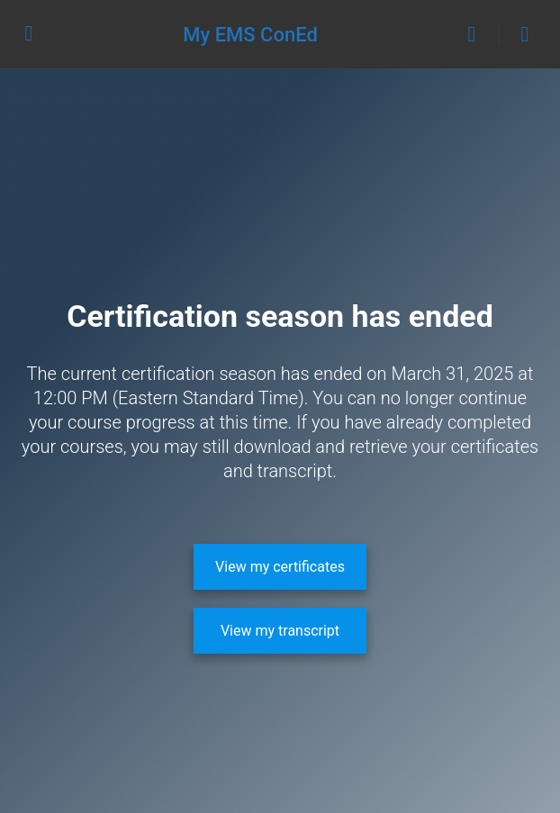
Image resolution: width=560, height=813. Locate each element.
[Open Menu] (29, 32)
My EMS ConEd (250, 34)
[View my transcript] (280, 631)
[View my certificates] (280, 567)
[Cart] (525, 34)
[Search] (476, 34)
